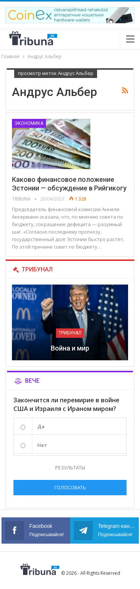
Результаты (70, 467)
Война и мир (70, 348)
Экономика (29, 123)
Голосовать (70, 487)
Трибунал (70, 333)
